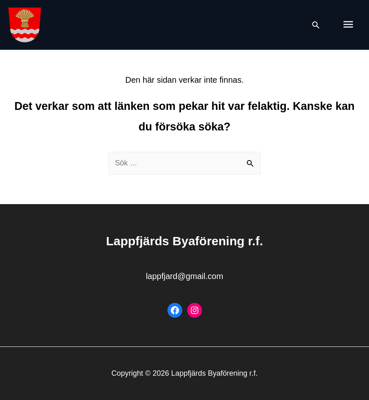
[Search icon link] (315, 25)
